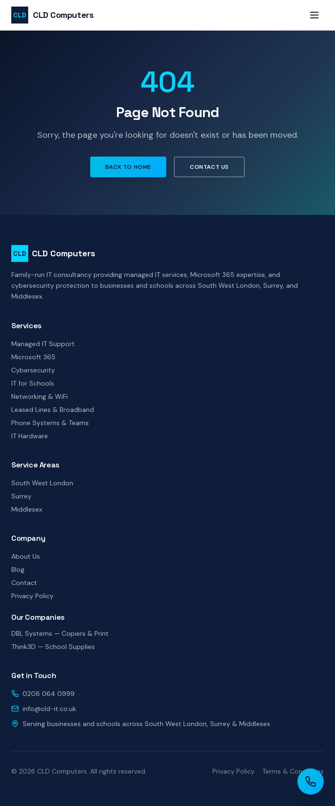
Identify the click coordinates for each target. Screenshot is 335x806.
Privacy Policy (32, 596)
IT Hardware (29, 436)
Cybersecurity (33, 370)
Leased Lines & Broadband (52, 409)
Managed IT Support (43, 344)
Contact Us (209, 167)
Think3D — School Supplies (53, 646)
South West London (42, 483)
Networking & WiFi (39, 396)
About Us (25, 556)
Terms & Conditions (293, 771)
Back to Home (128, 167)
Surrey (21, 496)
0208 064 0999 (49, 693)
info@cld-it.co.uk (49, 708)
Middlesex (26, 509)
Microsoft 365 (33, 357)
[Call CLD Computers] (310, 781)
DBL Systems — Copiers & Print (60, 633)
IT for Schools (32, 383)
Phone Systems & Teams (50, 423)
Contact (24, 582)
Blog (17, 569)
